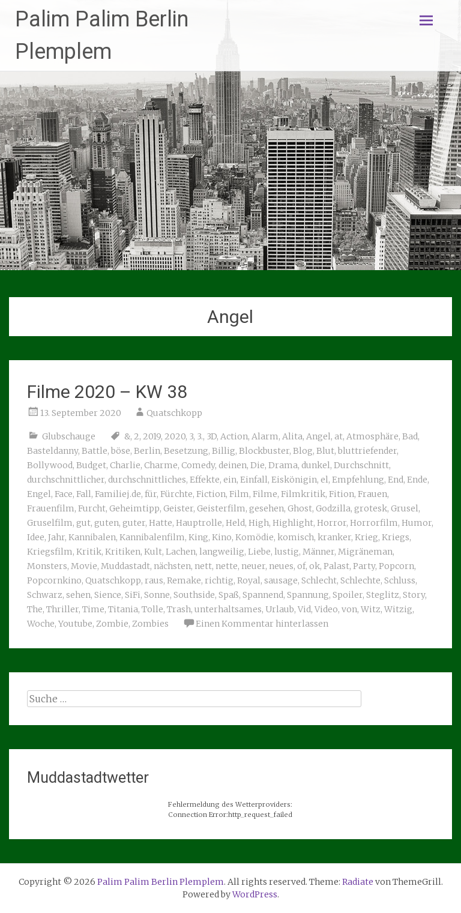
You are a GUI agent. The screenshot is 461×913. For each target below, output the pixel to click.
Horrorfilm (374, 522)
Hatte (160, 522)
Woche (41, 623)
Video (326, 609)
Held (235, 522)
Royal (249, 580)
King (198, 537)
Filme (265, 494)
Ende (417, 479)
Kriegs (395, 537)
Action (234, 436)
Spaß (228, 594)
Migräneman (365, 551)
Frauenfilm (50, 508)
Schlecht (319, 580)
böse (120, 450)
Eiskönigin (294, 479)
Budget (91, 465)
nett (203, 566)
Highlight (293, 522)
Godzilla (333, 508)
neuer (253, 566)
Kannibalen (92, 537)
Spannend (263, 594)
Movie (84, 566)
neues (281, 566)
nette (226, 566)
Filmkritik (303, 494)
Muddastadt (125, 566)
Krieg (366, 537)
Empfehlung (358, 479)
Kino (222, 537)
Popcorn (396, 566)
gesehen (266, 508)
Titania (123, 609)
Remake (184, 580)
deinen (232, 465)
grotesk (370, 508)
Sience (107, 594)
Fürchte (176, 494)
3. (200, 436)
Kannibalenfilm (152, 537)
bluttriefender (367, 450)
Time (93, 609)
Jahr (56, 537)
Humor (417, 522)
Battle (94, 450)
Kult (153, 551)
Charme (161, 465)
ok (314, 566)
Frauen (372, 494)
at (338, 436)
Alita (292, 436)
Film (239, 494)
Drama (283, 465)
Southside (194, 594)
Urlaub (279, 609)
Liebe (259, 551)
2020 (174, 436)
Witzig (398, 609)
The (35, 609)
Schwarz (44, 594)
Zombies (150, 623)
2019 (152, 436)
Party (364, 566)
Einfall (254, 479)
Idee (35, 537)
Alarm (265, 436)
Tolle (152, 609)
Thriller (62, 609)
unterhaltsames (228, 609)
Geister (178, 508)
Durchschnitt (361, 465)
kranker (334, 537)
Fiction (211, 494)
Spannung (308, 594)
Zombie (112, 623)
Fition (341, 494)
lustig (286, 551)
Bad (410, 436)
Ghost (300, 508)
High (259, 522)
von (349, 609)
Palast (336, 566)
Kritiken (122, 551)
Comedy (198, 465)
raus (154, 580)
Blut (325, 450)
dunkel (315, 465)
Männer (318, 551)
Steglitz (382, 594)
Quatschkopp (174, 413)
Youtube (75, 623)
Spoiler (348, 594)
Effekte (205, 479)
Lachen (181, 551)
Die (257, 465)
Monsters (47, 566)
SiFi (132, 594)
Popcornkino (54, 580)
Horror (331, 522)
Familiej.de (118, 494)
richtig (219, 580)
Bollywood (50, 465)
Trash (179, 609)
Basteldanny (52, 450)
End (395, 479)
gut (83, 522)
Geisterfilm (221, 508)
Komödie (254, 537)
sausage (281, 580)
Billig (223, 450)
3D (211, 436)
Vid (304, 609)
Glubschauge (68, 436)
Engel (39, 494)
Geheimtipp (134, 508)
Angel (318, 436)
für (151, 494)
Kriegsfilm (50, 551)
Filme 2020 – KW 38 (107, 391)
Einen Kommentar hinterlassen (262, 623)
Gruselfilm (50, 522)
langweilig (221, 551)
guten (106, 522)
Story (414, 594)
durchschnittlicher (65, 479)
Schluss (399, 580)
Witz (371, 609)
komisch (295, 537)
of (301, 566)
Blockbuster (264, 450)
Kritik (88, 551)
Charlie (125, 465)
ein (230, 479)
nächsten (172, 566)
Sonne (157, 594)
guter (133, 522)
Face (64, 494)
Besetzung (186, 450)
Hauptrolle (199, 522)
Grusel (404, 508)
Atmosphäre (372, 436)
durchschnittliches (147, 479)
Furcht (92, 508)
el (324, 479)
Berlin (147, 450)
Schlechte (360, 580)
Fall (83, 494)
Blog (303, 450)
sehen (78, 594)
